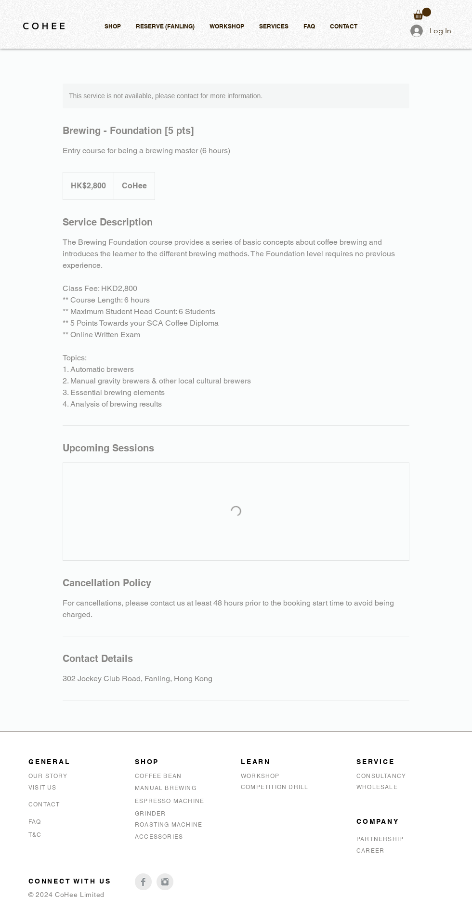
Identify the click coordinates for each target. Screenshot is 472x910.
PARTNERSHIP (380, 839)
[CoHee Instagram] (165, 881)
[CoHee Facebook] (143, 881)
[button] (112, 26)
